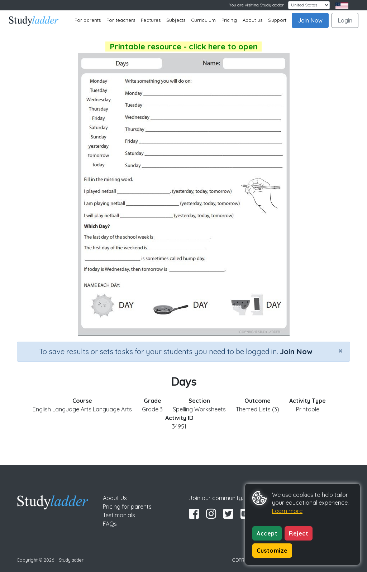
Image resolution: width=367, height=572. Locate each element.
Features (151, 20)
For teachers (120, 20)
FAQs (110, 523)
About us (253, 20)
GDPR (238, 560)
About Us (115, 498)
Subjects (175, 20)
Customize (272, 550)
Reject (298, 533)
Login (345, 20)
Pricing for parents (127, 506)
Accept (267, 533)
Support (277, 20)
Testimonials (119, 515)
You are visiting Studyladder (256, 5)
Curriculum (203, 20)
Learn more (287, 510)
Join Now (310, 20)
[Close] (340, 350)
